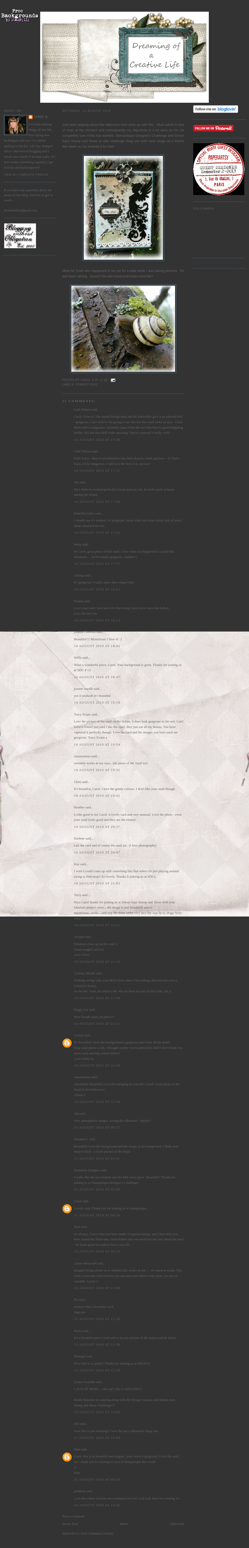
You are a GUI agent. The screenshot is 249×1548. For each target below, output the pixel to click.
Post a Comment (73, 1516)
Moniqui (80, 1356)
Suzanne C (81, 1139)
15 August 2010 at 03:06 (97, 1189)
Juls (76, 1424)
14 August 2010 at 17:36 (97, 440)
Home (124, 1524)
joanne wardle (83, 689)
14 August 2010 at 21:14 (97, 962)
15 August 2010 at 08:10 (97, 1251)
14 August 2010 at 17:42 (97, 532)
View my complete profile (26, 174)
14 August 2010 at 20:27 (97, 827)
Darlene (79, 838)
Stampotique (87, 384)
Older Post (177, 1524)
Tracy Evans (82, 714)
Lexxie (78, 1035)
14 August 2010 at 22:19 (97, 1065)
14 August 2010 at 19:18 (97, 702)
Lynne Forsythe (84, 1382)
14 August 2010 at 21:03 (97, 883)
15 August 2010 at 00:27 (97, 1127)
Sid (76, 1114)
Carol (77, 1201)
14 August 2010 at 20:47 (97, 852)
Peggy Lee (81, 1010)
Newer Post (70, 1524)
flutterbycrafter (84, 513)
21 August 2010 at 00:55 (97, 1479)
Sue (76, 482)
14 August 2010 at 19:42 (97, 795)
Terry (77, 895)
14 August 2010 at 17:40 (97, 502)
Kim (77, 1449)
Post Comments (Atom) (97, 1533)
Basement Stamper (86, 1170)
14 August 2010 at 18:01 (97, 589)
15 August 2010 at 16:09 (97, 1412)
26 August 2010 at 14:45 (97, 1505)
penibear (80, 1491)
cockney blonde (84, 973)
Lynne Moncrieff (85, 1263)
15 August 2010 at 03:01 (97, 1158)
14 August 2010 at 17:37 (97, 470)
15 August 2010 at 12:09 (97, 1288)
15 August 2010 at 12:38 (97, 1344)
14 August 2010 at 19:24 (97, 744)
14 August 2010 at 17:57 (97, 564)
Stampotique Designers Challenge (141, 135)
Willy (77, 657)
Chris (77, 782)
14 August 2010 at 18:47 (97, 677)
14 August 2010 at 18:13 (97, 620)
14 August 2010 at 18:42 (97, 646)
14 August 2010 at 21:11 (97, 925)
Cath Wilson (82, 409)
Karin (78, 1331)
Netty (77, 544)
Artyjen (79, 937)
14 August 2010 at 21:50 (97, 998)
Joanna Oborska (84, 632)
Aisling (79, 575)
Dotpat (78, 601)
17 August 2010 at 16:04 (97, 1438)
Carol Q (41, 116)
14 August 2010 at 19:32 (97, 770)
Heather (79, 807)
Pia (76, 1300)
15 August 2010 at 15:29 (97, 1370)
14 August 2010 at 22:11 (97, 1024)
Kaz (76, 864)
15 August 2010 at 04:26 (97, 1215)
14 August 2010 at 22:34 (97, 1102)
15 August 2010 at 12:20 (97, 1319)
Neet (77, 1227)
